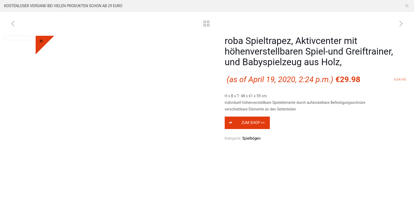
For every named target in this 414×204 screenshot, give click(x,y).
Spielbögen (251, 138)
